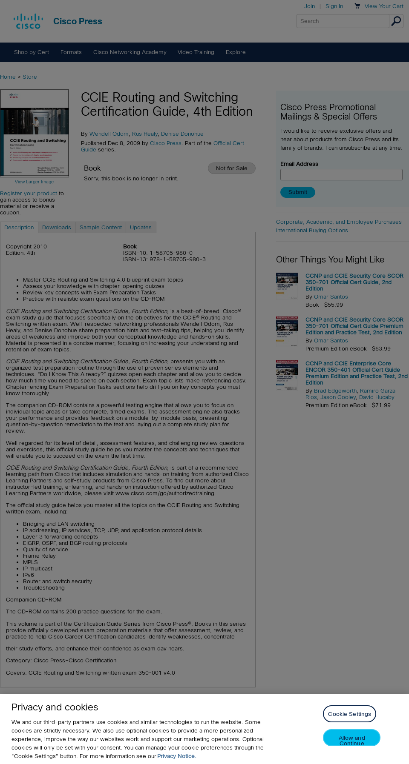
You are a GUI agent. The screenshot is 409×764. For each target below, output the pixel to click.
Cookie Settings (349, 714)
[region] (204, 729)
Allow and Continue (352, 740)
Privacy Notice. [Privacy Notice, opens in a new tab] (176, 756)
